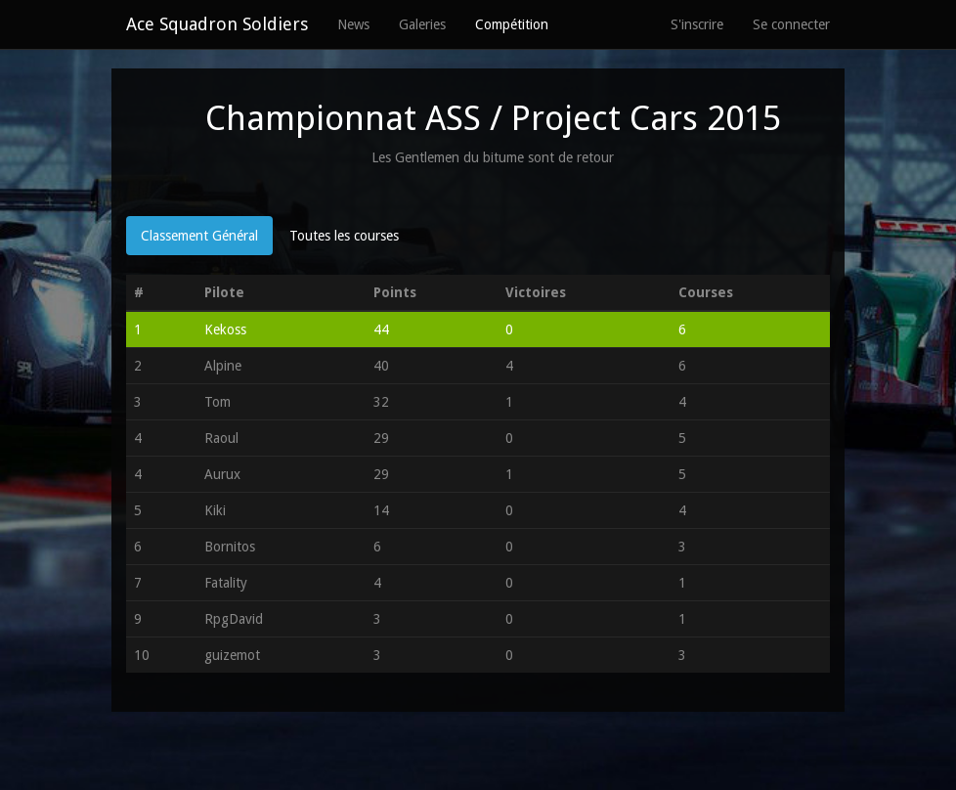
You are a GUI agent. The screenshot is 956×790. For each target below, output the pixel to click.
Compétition (511, 24)
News (353, 24)
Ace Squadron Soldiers (217, 24)
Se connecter (791, 24)
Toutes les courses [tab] (344, 235)
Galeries (422, 24)
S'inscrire (697, 24)
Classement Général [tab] (199, 235)
